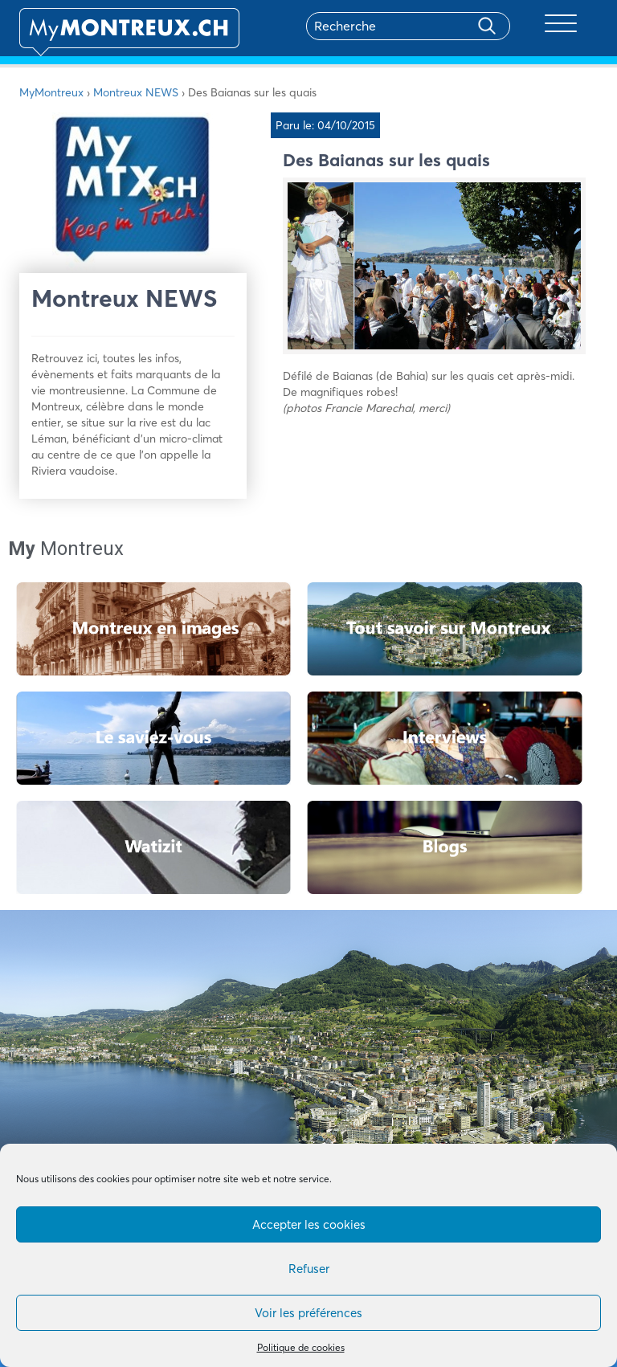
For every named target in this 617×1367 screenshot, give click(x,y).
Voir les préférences (308, 1312)
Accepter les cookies (309, 1224)
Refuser (308, 1268)
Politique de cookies (301, 1347)
